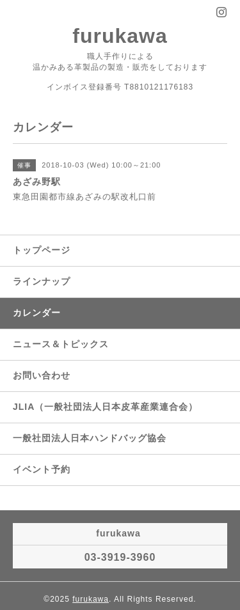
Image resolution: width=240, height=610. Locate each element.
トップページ (41, 250)
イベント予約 (41, 469)
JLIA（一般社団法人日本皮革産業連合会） (105, 407)
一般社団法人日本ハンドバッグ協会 (89, 438)
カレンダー (37, 313)
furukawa (119, 35)
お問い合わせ (41, 375)
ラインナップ (41, 281)
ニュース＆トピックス (61, 344)
